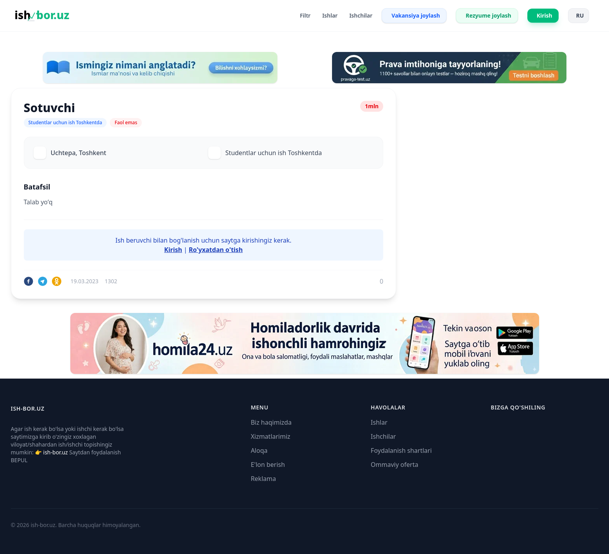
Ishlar (379, 422)
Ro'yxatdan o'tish (216, 249)
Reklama (263, 478)
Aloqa (259, 450)
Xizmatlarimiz (270, 436)
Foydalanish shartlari (401, 450)
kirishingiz (257, 240)
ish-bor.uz (55, 452)
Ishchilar (383, 436)
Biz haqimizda (271, 422)
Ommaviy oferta (394, 464)
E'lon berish (268, 464)
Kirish (173, 249)
